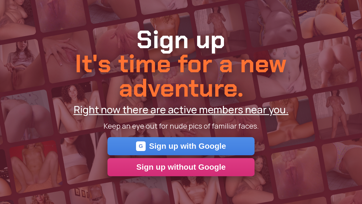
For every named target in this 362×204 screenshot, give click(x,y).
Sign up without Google (181, 167)
